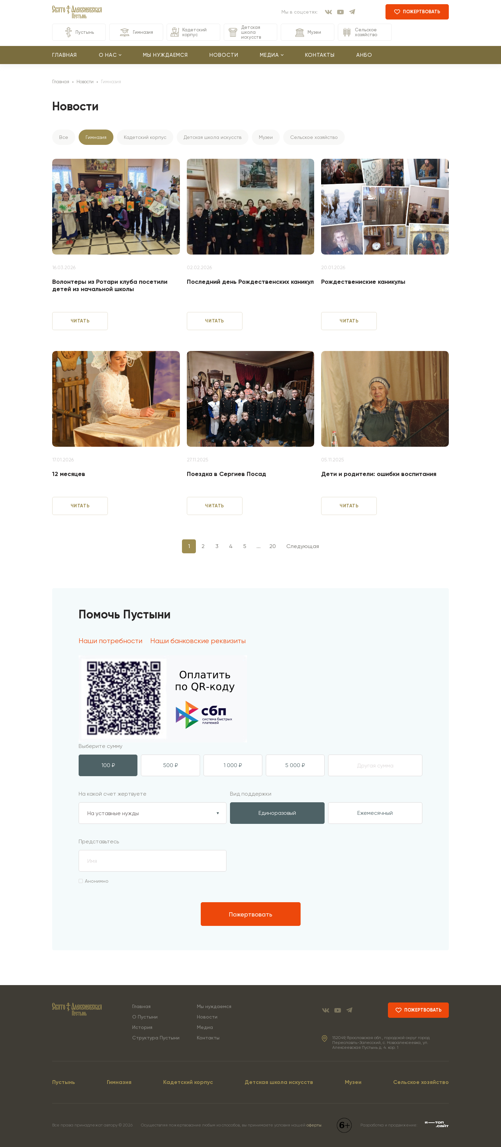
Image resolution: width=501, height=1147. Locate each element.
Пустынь (79, 32)
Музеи (307, 32)
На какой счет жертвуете (112, 793)
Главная (64, 55)
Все (63, 137)
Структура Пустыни (156, 1037)
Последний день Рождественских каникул (250, 282)
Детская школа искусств (244, 32)
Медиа (205, 1027)
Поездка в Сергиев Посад (226, 474)
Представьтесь (99, 841)
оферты (314, 1125)
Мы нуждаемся (165, 55)
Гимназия (136, 32)
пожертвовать (417, 11)
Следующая (302, 546)
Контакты (320, 55)
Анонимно (94, 881)
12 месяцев (68, 474)
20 (272, 546)
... (258, 546)
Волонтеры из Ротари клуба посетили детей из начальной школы (109, 285)
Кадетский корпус (188, 32)
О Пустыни (145, 1017)
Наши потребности (110, 641)
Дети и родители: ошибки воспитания (378, 474)
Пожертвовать (250, 914)
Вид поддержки (250, 793)
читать (80, 320)
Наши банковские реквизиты (198, 641)
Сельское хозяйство (359, 32)
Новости (223, 55)
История (142, 1027)
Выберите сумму (100, 746)
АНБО (364, 55)
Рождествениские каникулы (363, 282)
